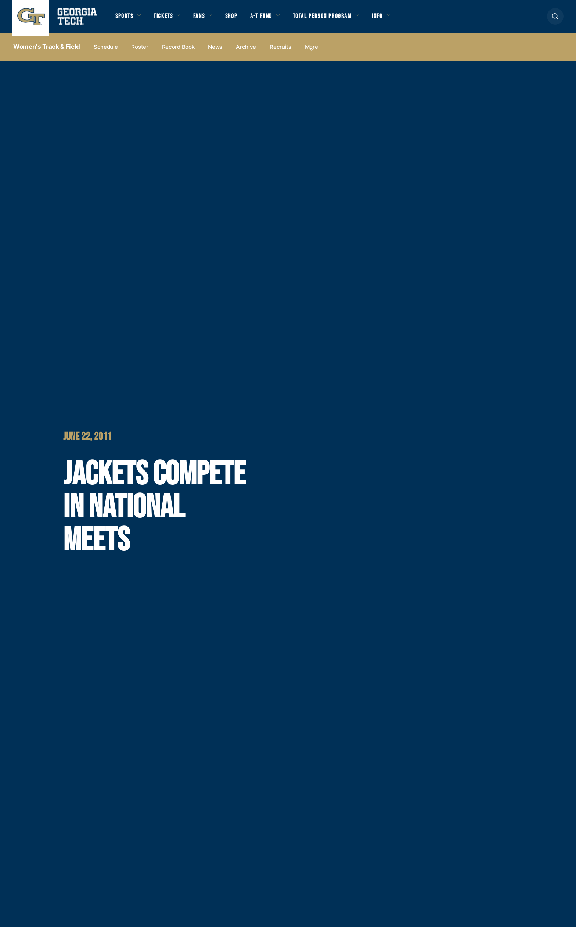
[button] (555, 19)
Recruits (280, 51)
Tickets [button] (168, 19)
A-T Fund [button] (274, 19)
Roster (139, 51)
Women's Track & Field (46, 51)
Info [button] (402, 19)
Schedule (106, 51)
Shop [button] (242, 19)
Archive (246, 51)
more (311, 51)
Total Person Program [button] (341, 19)
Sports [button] (125, 19)
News (215, 51)
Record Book (178, 51)
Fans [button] (207, 19)
